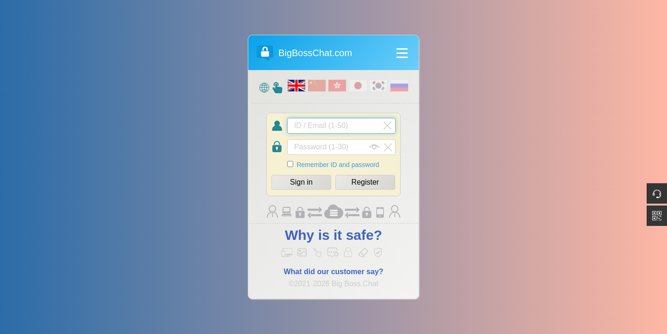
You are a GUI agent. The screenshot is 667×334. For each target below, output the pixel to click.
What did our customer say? (333, 272)
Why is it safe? (333, 235)
